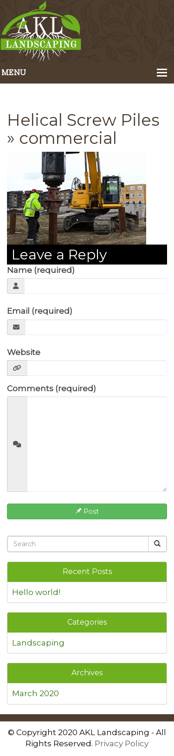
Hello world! (36, 592)
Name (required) (41, 270)
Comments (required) (51, 388)
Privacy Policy (121, 743)
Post (87, 511)
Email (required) (39, 311)
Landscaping (38, 642)
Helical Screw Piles (83, 120)
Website (23, 352)
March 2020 (35, 693)
